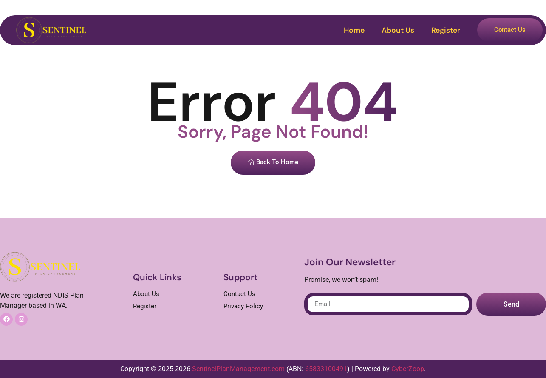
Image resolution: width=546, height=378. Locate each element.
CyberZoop (407, 369)
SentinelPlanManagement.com (238, 369)
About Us (398, 30)
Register (445, 30)
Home (354, 30)
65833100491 (326, 369)
